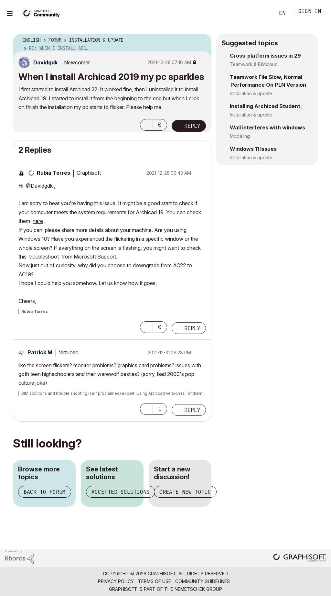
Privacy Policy (116, 581)
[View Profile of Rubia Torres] (53, 173)
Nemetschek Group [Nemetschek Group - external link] (198, 589)
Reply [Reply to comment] (192, 328)
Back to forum (45, 492)
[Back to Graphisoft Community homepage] (42, 12)
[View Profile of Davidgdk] (45, 62)
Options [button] (202, 40)
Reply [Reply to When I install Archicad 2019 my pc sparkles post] (192, 126)
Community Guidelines (202, 581)
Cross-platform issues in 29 (265, 55)
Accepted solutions (120, 492)
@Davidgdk (39, 185)
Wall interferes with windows (267, 127)
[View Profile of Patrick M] (39, 352)
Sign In (309, 11)
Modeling (240, 136)
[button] (146, 124)
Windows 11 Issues (253, 149)
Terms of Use (154, 581)
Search (263, 13)
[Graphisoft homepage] (299, 558)
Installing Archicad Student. (266, 106)
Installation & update (251, 93)
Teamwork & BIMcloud (254, 64)
